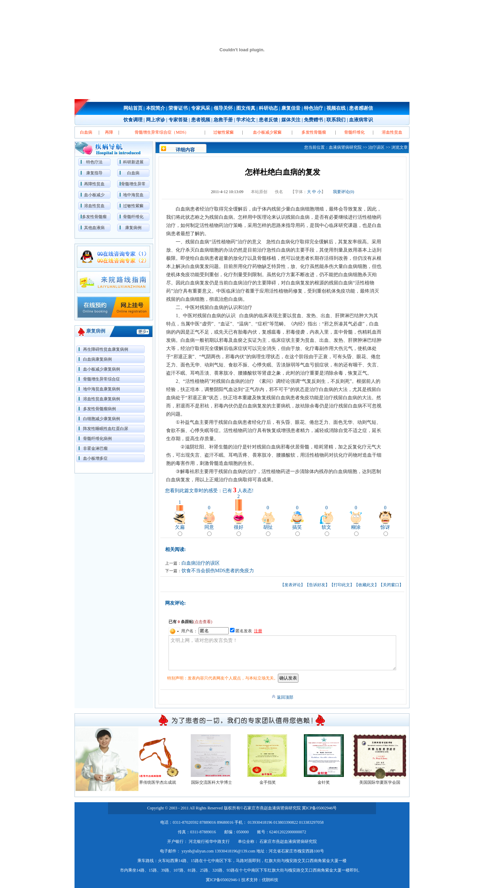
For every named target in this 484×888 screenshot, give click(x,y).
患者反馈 (268, 119)
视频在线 (336, 108)
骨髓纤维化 (133, 216)
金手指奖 (270, 782)
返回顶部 (282, 697)
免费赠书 (313, 119)
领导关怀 (223, 108)
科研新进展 (133, 162)
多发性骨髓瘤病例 (99, 408)
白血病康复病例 (97, 359)
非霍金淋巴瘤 (95, 448)
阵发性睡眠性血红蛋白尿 (105, 428)
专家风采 (200, 108)
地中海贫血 (133, 194)
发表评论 (292, 584)
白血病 (133, 173)
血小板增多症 (95, 458)
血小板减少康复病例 (101, 369)
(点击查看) (202, 621)
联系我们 (336, 119)
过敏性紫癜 (133, 205)
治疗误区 (376, 147)
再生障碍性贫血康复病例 (105, 349)
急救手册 (223, 119)
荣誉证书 (178, 108)
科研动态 (268, 108)
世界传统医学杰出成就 (158, 782)
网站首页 (133, 108)
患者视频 (200, 119)
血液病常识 (361, 119)
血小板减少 (94, 194)
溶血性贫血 (94, 205)
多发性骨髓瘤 (94, 216)
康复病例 (133, 227)
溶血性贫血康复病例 (101, 398)
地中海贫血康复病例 (101, 389)
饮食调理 (133, 119)
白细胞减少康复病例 (101, 418)
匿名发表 (241, 631)
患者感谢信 (361, 108)
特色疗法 (94, 162)
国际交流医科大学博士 (214, 782)
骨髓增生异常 (133, 183)
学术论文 (245, 119)
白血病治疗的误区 (201, 563)
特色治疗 (313, 108)
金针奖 (326, 782)
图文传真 (245, 108)
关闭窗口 (391, 584)
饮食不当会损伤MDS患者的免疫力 (218, 570)
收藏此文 (366, 584)
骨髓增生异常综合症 (101, 379)
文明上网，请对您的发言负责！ (282, 652)
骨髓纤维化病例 (97, 438)
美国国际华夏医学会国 (382, 782)
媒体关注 (290, 119)
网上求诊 (155, 119)
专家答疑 (178, 119)
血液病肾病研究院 (345, 147)
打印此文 (342, 584)
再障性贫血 (94, 183)
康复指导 (94, 173)
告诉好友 (317, 584)
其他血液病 (94, 227)
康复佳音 (290, 108)
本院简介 (155, 108)
